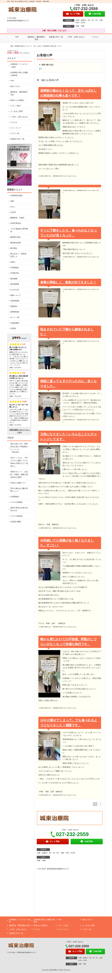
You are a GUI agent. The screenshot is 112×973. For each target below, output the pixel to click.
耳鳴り (13, 262)
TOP (17, 37)
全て (40, 68)
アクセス (95, 37)
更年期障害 (14, 284)
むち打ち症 (14, 290)
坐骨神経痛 (14, 301)
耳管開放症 (14, 268)
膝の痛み (13, 248)
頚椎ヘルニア (15, 295)
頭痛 (12, 201)
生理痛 (13, 328)
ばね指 (13, 212)
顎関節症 (13, 306)
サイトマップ (15, 128)
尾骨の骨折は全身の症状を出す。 (19, 509)
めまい (13, 207)
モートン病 (14, 317)
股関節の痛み (15, 237)
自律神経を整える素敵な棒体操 (19, 74)
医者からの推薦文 (17, 100)
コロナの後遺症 (16, 502)
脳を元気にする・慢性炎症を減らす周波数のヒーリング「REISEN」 (19, 448)
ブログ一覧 (14, 133)
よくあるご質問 (16, 111)
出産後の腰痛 (15, 522)
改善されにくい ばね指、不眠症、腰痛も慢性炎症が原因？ (19, 474)
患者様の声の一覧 (56, 37)
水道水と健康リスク (18, 483)
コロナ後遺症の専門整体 (19, 230)
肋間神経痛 (14, 312)
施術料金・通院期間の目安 (36, 38)
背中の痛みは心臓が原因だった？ (19, 489)
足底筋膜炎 (14, 323)
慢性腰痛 (13, 279)
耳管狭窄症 (14, 273)
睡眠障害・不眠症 (17, 218)
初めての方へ (15, 86)
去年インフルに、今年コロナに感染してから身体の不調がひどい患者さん (19, 462)
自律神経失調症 (16, 195)
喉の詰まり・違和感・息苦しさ (19, 255)
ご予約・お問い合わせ (75, 37)
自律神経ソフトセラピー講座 (19, 65)
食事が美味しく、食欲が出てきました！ (68, 282)
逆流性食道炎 (15, 223)
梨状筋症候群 (15, 243)
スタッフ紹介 (15, 106)
